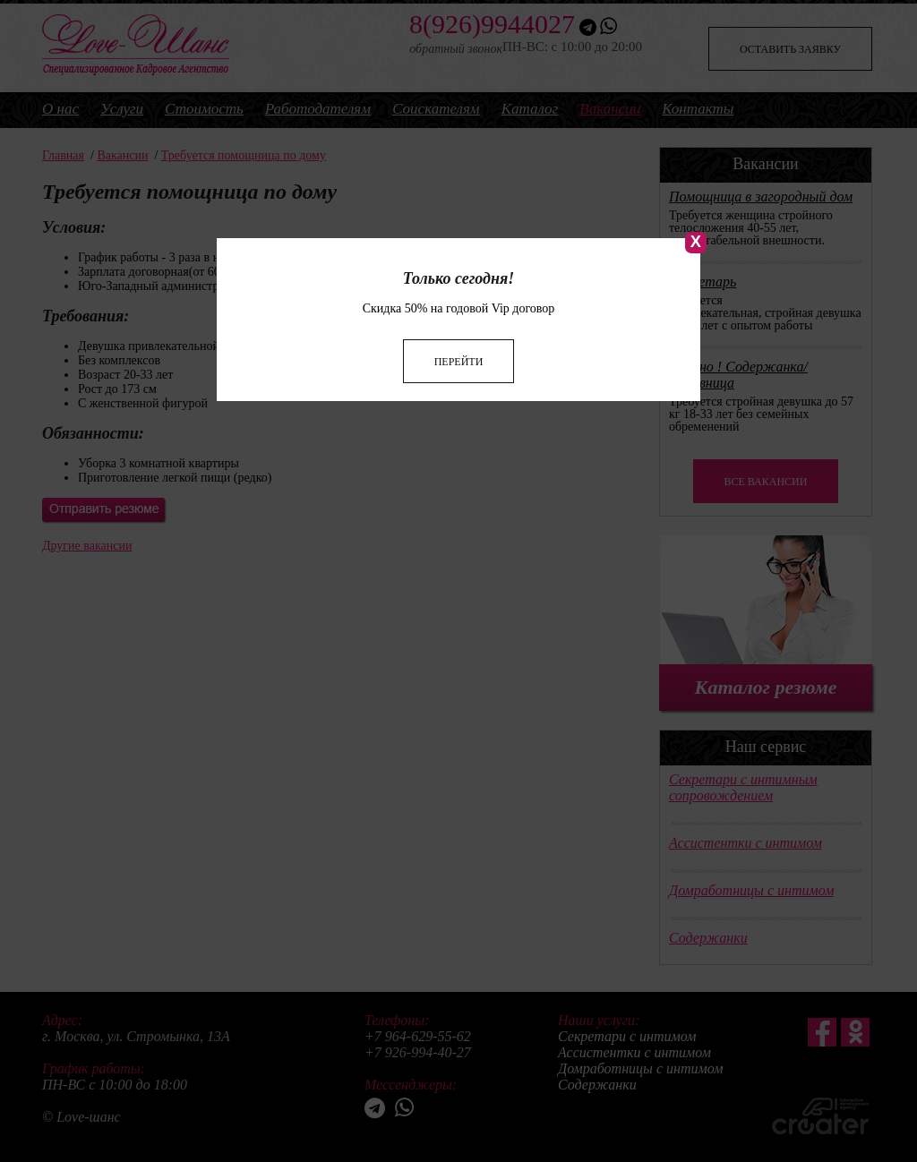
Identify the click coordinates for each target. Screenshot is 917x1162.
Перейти (459, 341)
